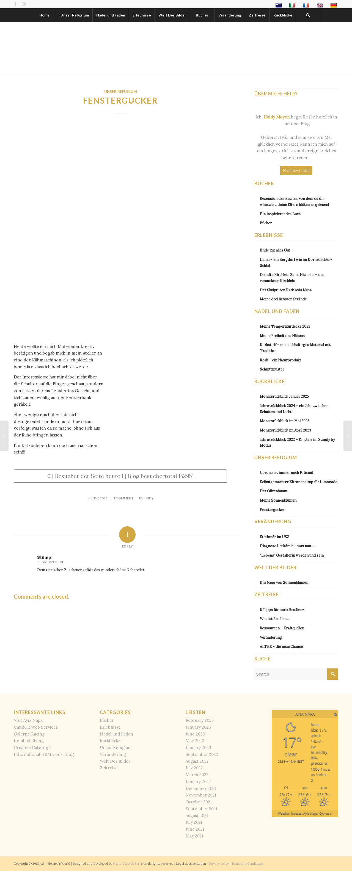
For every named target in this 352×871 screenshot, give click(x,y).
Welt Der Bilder (115, 761)
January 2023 (198, 747)
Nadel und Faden (116, 734)
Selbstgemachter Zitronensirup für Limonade (298, 482)
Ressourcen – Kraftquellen (282, 628)
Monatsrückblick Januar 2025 (284, 396)
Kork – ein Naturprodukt (280, 360)
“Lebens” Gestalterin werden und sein (292, 555)
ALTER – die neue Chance (281, 646)
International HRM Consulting (44, 754)
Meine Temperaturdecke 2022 (285, 326)
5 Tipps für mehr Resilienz (282, 609)
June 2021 (195, 829)
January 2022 (198, 781)
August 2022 (197, 761)
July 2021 (194, 822)
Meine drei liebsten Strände (283, 299)
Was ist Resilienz (274, 618)
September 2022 (202, 754)
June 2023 (195, 734)
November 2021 (201, 795)
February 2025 (200, 720)
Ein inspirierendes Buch (280, 214)
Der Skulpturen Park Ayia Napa (286, 290)
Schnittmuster (272, 369)
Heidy (148, 498)
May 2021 (194, 836)
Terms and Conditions (247, 864)
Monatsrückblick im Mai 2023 (284, 421)
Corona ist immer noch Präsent (286, 472)
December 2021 (201, 788)
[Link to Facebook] (15, 4)
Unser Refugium (120, 91)
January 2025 (198, 727)
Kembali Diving (29, 740)
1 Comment (123, 498)
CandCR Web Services (36, 727)
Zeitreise (109, 767)
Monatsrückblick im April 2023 (285, 430)
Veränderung (271, 637)
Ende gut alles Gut (275, 250)
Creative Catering (32, 747)
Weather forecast (305, 813)
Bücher (266, 223)
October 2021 (198, 801)
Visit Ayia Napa (28, 720)
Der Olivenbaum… (275, 491)
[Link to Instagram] (24, 4)
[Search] (308, 15)
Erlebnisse (110, 727)
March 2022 (197, 774)
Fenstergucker (272, 509)
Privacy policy (219, 864)
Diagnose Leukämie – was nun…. (287, 546)
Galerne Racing (29, 734)
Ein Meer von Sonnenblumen (284, 582)
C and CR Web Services (130, 864)
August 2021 (197, 815)
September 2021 (201, 808)
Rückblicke (110, 740)
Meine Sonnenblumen (278, 500)
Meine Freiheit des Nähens (282, 335)
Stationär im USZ (274, 537)
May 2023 (195, 740)
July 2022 (194, 767)
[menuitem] (279, 5)
